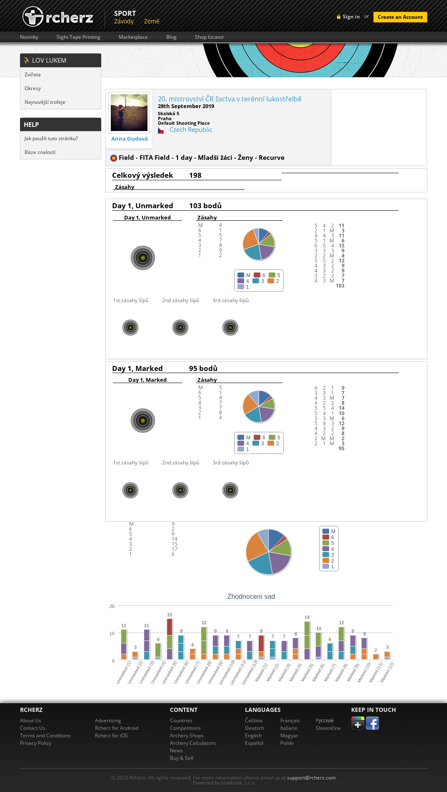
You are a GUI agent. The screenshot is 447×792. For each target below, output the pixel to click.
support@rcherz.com (311, 777)
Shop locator (209, 37)
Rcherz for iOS (111, 735)
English (253, 735)
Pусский (325, 720)
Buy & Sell (181, 758)
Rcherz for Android (116, 727)
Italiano (288, 727)
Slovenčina (328, 727)
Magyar (289, 735)
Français (290, 720)
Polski (287, 743)
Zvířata (33, 74)
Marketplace (133, 37)
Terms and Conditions (45, 735)
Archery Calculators (193, 743)
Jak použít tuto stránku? (51, 138)
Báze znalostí (40, 152)
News (176, 750)
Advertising (108, 720)
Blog (171, 37)
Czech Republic (191, 129)
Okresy (33, 88)
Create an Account (400, 16)
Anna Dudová (129, 138)
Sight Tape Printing (78, 37)
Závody (124, 21)
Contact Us (32, 727)
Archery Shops (187, 735)
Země (152, 21)
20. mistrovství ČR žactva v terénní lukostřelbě (230, 98)
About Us (30, 720)
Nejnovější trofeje (45, 102)
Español (254, 743)
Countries (181, 720)
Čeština (253, 720)
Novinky (29, 37)
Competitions (185, 727)
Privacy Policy (35, 743)
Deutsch (254, 727)
